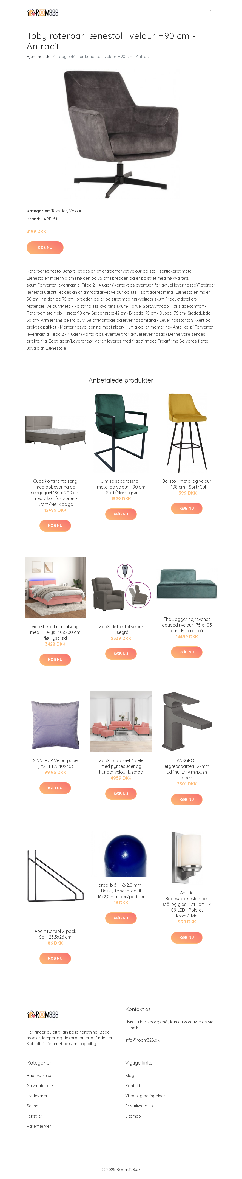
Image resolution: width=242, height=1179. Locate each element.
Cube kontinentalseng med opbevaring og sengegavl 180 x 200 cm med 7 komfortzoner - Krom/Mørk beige (55, 492)
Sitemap (133, 1116)
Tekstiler (59, 211)
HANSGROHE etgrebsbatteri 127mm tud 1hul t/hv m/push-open (186, 769)
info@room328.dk (142, 1040)
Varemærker (39, 1126)
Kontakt (132, 1085)
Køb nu (45, 247)
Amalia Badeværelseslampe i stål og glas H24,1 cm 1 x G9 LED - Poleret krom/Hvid (187, 904)
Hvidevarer (37, 1095)
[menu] (210, 12)
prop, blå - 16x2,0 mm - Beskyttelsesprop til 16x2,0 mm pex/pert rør (121, 890)
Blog (129, 1075)
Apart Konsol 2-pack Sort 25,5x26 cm (55, 934)
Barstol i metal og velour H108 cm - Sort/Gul (186, 484)
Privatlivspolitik (139, 1105)
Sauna (32, 1105)
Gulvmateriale (40, 1085)
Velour (75, 211)
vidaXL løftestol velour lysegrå (121, 629)
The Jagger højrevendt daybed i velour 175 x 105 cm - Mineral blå (187, 624)
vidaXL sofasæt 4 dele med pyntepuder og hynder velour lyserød (121, 766)
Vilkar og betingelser (145, 1095)
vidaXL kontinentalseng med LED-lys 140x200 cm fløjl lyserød (55, 632)
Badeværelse (39, 1075)
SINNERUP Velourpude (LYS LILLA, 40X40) (55, 763)
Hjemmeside (38, 56)
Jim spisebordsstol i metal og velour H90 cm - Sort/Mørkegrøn (121, 486)
